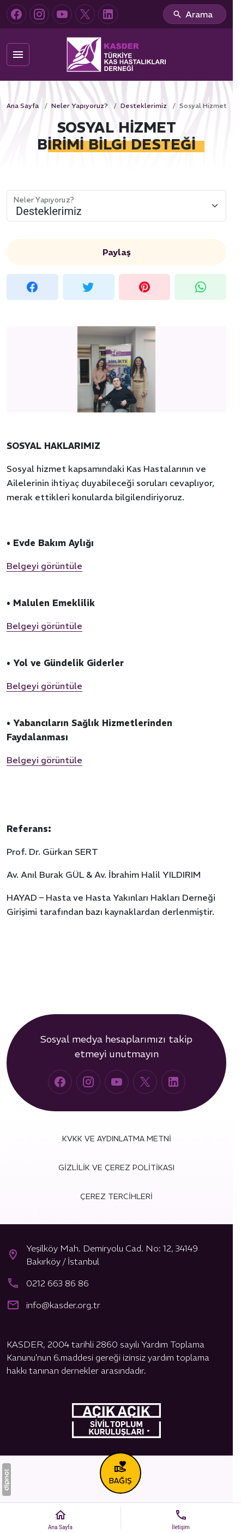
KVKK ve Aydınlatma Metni (116, 1138)
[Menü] (18, 54)
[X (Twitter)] (85, 14)
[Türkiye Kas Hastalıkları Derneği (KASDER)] (116, 54)
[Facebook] (16, 14)
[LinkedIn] (108, 14)
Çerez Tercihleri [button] (116, 1196)
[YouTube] (62, 14)
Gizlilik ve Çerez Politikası (116, 1167)
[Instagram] (39, 14)
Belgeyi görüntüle (44, 565)
